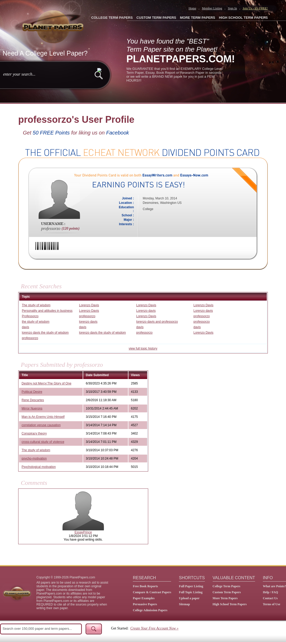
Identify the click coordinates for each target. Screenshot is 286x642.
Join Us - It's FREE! (255, 8)
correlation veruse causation (41, 425)
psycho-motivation (34, 458)
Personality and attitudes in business (47, 311)
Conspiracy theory (34, 433)
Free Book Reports (145, 586)
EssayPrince (83, 532)
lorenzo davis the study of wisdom (45, 332)
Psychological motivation (39, 467)
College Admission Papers (150, 610)
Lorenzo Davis (89, 305)
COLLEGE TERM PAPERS (112, 18)
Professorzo (30, 316)
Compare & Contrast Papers (152, 592)
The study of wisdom (36, 305)
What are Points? (274, 586)
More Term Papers (225, 598)
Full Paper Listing (191, 586)
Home (192, 8)
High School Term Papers (230, 604)
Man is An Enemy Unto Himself (43, 417)
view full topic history (143, 348)
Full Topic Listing (191, 592)
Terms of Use (271, 604)
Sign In (232, 8)
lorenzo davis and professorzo (157, 321)
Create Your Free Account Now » (154, 628)
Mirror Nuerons (32, 408)
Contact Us (270, 598)
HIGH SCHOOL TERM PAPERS (243, 18)
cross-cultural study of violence (43, 442)
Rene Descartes (33, 400)
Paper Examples (143, 598)
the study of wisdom (35, 321)
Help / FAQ (270, 592)
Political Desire (32, 392)
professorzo (87, 316)
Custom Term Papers (227, 592)
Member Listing (212, 8)
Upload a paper (189, 598)
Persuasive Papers (145, 604)
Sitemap (184, 604)
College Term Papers (226, 586)
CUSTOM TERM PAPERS (156, 18)
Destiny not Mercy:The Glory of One (46, 383)
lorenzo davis (88, 321)
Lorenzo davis (146, 311)
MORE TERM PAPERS (197, 18)
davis (25, 327)
